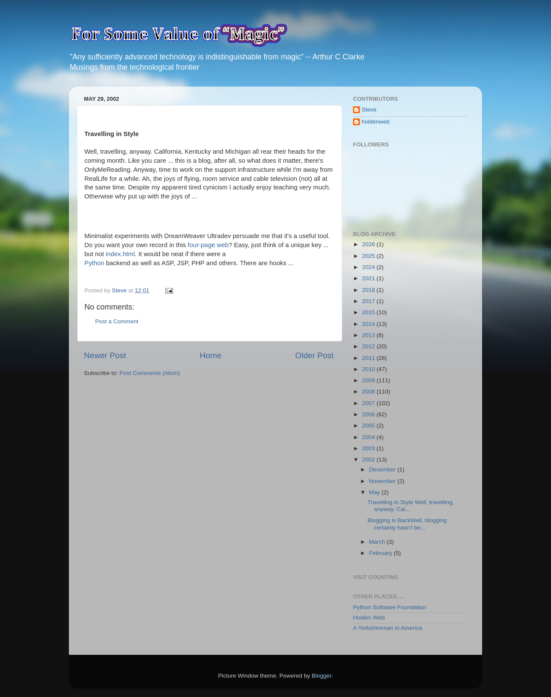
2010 (369, 369)
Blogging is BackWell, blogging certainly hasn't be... (407, 523)
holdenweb (376, 121)
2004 (369, 437)
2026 (369, 244)
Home (210, 355)
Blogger (321, 675)
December (383, 469)
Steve (369, 109)
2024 (369, 267)
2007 (369, 403)
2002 (369, 459)
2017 (369, 301)
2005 (369, 425)
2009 (369, 380)
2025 (369, 256)
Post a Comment (117, 321)
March (378, 542)
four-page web (208, 245)
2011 (369, 358)
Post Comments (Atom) (150, 373)
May (375, 492)
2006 (369, 414)
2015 (369, 312)
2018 (369, 290)
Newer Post (105, 355)
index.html (120, 254)
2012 (369, 346)
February (381, 553)
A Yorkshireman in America (387, 628)
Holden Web (369, 617)
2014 (369, 324)
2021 (369, 278)
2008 (369, 391)
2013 (369, 335)
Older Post (314, 355)
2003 (369, 448)
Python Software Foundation (389, 607)
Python (94, 263)
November (383, 481)
